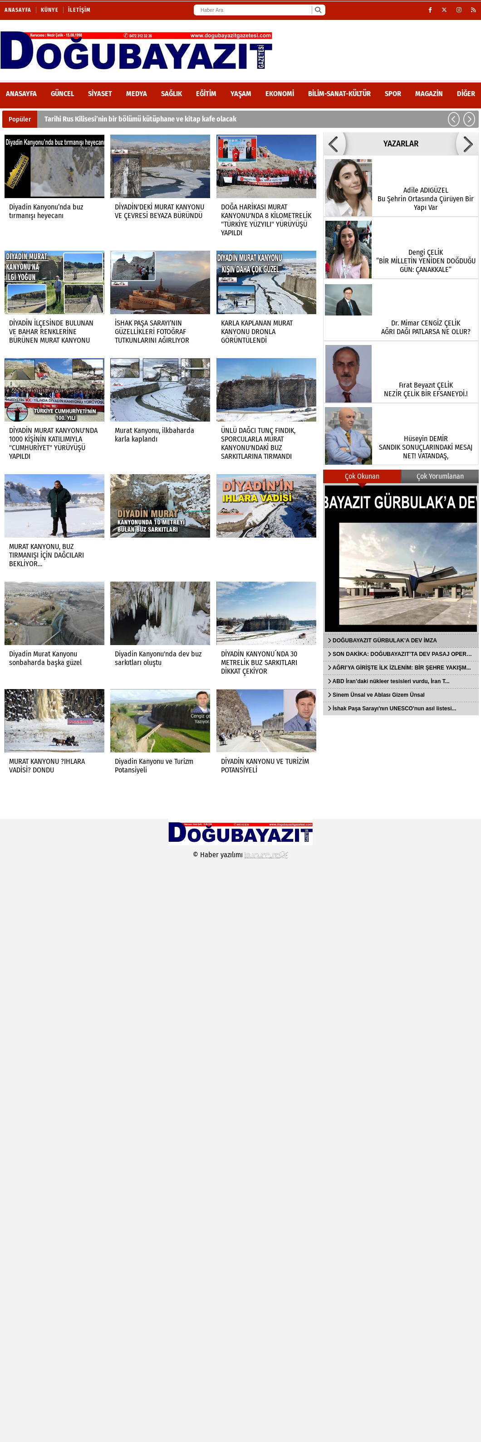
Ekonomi (279, 93)
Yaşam (241, 93)
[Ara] (318, 10)
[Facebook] (430, 10)
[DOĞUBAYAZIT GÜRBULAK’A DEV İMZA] (401, 558)
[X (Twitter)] (444, 10)
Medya (136, 93)
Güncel (62, 93)
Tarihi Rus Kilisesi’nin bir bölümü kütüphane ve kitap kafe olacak (140, 119)
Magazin (429, 93)
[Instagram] (459, 10)
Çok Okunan (362, 476)
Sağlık (171, 93)
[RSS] (473, 10)
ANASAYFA (21, 93)
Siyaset (100, 93)
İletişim (79, 10)
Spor (393, 93)
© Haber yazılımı (240, 854)
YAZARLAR (400, 144)
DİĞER (466, 93)
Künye (50, 10)
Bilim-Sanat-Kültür (339, 93)
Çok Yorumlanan (440, 476)
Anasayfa (18, 10)
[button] (454, 119)
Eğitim (206, 93)
